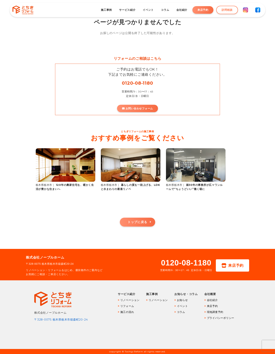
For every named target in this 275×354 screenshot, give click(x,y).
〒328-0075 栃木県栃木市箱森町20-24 (61, 319)
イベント (145, 10)
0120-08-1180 (137, 83)
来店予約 (200, 10)
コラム (162, 10)
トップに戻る (137, 222)
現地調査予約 (215, 312)
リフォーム (127, 306)
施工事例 (103, 10)
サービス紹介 (124, 10)
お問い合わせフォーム (137, 108)
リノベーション (130, 300)
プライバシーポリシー (220, 318)
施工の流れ (127, 312)
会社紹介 (179, 10)
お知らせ (182, 300)
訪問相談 (224, 10)
